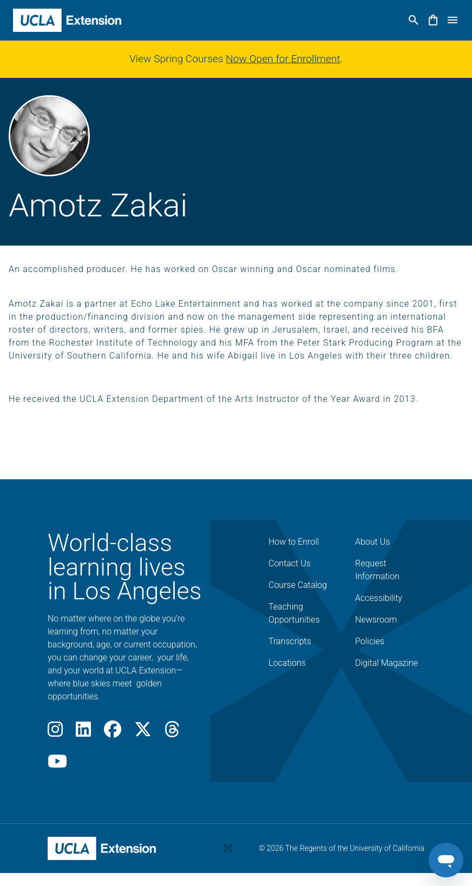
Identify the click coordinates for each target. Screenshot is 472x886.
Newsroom (376, 619)
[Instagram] (55, 733)
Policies (369, 641)
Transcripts (289, 641)
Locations (287, 663)
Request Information (377, 569)
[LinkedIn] (83, 733)
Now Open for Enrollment (283, 58)
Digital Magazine (386, 663)
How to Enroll (293, 542)
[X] (143, 733)
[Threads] (172, 733)
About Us (372, 542)
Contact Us (289, 563)
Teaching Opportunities (294, 613)
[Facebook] (112, 733)
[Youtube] (57, 764)
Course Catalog (297, 585)
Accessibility (378, 598)
